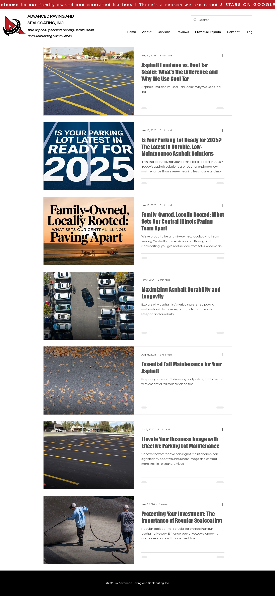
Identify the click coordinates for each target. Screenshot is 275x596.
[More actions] (223, 55)
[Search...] (221, 19)
